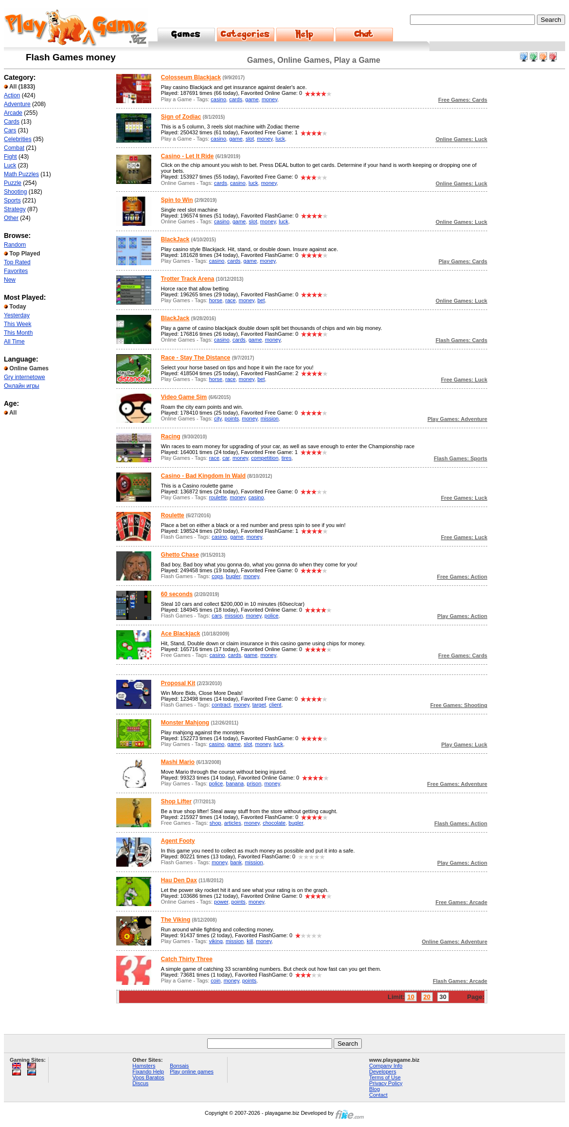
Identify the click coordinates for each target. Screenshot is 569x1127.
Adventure (17, 104)
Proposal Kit (178, 683)
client (275, 705)
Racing (170, 436)
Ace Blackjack (180, 633)
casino (218, 99)
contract (221, 705)
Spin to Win (177, 200)
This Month (18, 332)
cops (217, 576)
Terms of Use (385, 1077)
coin (215, 980)
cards (235, 99)
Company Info (385, 1066)
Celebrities (18, 139)
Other (11, 218)
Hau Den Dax (179, 880)
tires (287, 458)
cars (217, 615)
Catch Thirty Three (187, 959)
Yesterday (17, 315)
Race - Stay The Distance (196, 357)
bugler (233, 576)
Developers (382, 1071)
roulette (218, 497)
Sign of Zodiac (181, 116)
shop (215, 823)
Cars (10, 130)
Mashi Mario (178, 762)
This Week (17, 324)
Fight (10, 156)
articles (232, 823)
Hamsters (143, 1066)
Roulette (172, 515)
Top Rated (17, 262)
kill (250, 941)
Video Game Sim (184, 397)
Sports (12, 200)
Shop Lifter (176, 801)
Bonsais (179, 1066)
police (272, 615)
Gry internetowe (24, 377)
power (221, 902)
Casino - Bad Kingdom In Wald (203, 476)
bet (261, 300)
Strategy (15, 209)
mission (270, 418)
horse (216, 300)
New (10, 279)
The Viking (175, 919)
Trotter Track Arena (187, 278)
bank (236, 862)
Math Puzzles (21, 174)
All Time (14, 341)
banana (235, 783)
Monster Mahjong (185, 722)
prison (254, 783)
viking (216, 941)
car (226, 458)
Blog (374, 1089)
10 (410, 996)
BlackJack (175, 239)
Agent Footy (178, 840)
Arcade (13, 112)
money (269, 99)
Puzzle (12, 183)
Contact (378, 1095)
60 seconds (177, 594)
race (230, 300)
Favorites (16, 271)
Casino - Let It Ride (187, 156)
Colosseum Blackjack (191, 77)
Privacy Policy (385, 1083)
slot (250, 139)
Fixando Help (148, 1071)
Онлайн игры (21, 385)
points (232, 418)
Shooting (15, 191)
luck (280, 139)
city (218, 418)
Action (12, 95)
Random (15, 244)
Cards (11, 121)
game (252, 99)
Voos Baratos (148, 1077)
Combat (14, 148)
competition (264, 458)
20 (427, 996)
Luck (10, 165)
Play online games (191, 1071)
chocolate (274, 823)
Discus (140, 1083)
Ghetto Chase (180, 554)
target (259, 705)
